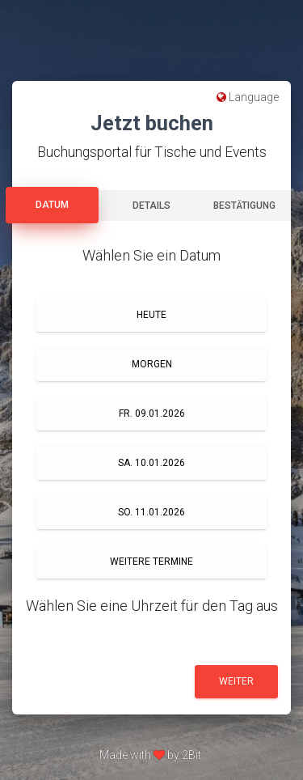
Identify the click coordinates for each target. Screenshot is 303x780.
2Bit (191, 754)
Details (151, 205)
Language (248, 97)
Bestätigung (244, 205)
